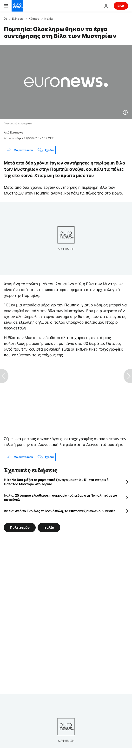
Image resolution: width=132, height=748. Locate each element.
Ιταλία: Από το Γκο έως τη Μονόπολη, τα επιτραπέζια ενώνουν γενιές (60, 511)
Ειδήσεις (17, 18)
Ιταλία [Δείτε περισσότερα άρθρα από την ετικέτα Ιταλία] (49, 527)
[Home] (5, 18)
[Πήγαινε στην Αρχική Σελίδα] (17, 6)
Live (121, 6)
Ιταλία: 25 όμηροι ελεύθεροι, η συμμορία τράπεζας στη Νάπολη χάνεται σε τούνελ (60, 497)
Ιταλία (48, 18)
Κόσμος (34, 18)
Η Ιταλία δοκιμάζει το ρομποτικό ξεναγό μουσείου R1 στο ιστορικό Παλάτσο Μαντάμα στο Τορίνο (56, 482)
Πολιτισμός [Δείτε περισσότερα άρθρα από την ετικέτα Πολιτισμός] (20, 527)
